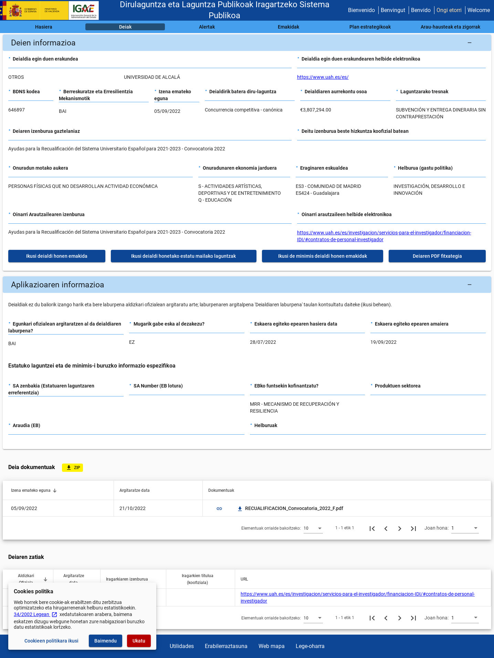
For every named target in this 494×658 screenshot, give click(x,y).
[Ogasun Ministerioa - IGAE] (52, 10)
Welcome (478, 10)
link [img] (219, 509)
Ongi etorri (449, 10)
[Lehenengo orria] (372, 528)
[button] (247, 42)
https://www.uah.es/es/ (323, 77)
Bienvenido (361, 10)
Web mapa (272, 646)
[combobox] (313, 527)
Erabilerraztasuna (226, 646)
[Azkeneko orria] (413, 528)
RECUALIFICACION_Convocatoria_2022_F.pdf (290, 508)
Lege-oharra (310, 646)
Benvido (421, 10)
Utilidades (182, 646)
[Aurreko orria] (386, 528)
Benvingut (393, 10)
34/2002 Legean (35, 614)
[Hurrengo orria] (400, 528)
